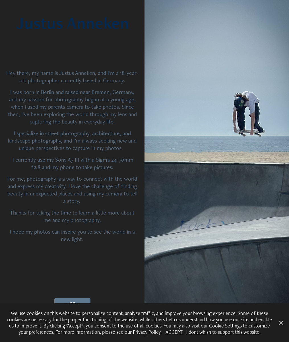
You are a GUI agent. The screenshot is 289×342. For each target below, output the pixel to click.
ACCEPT (174, 332)
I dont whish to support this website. (223, 332)
